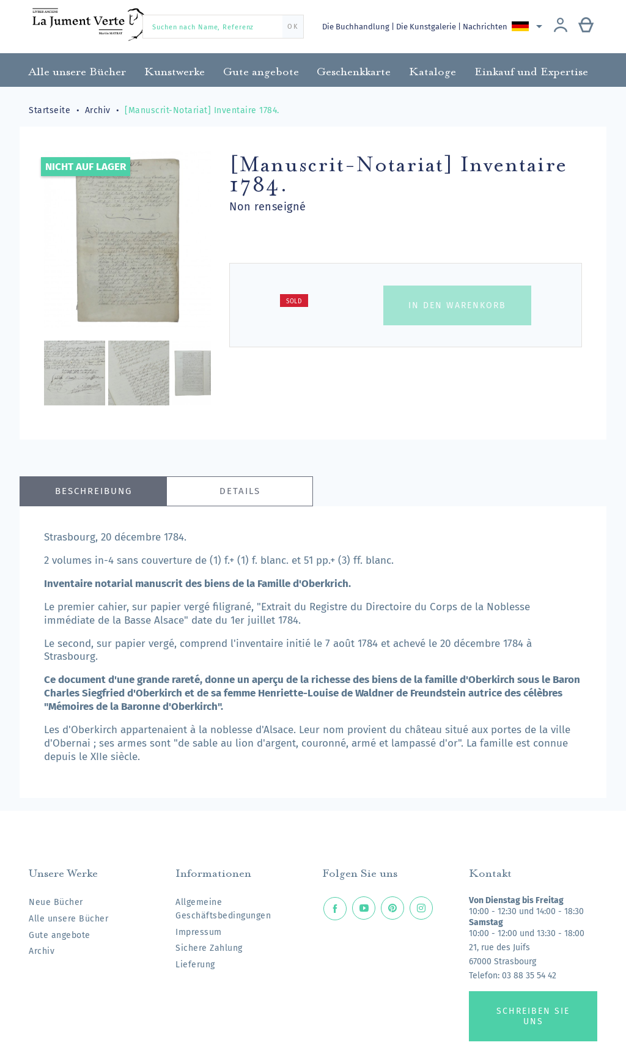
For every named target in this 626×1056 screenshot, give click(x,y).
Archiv (41, 951)
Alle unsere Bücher (68, 919)
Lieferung (195, 964)
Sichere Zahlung (209, 948)
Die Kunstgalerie (428, 26)
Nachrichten (487, 26)
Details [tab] (239, 491)
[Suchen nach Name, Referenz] (223, 27)
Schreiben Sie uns (533, 1016)
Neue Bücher (56, 902)
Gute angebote (59, 935)
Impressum (198, 932)
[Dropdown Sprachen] (530, 26)
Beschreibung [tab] (93, 491)
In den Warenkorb (457, 305)
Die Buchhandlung (356, 26)
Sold (294, 301)
